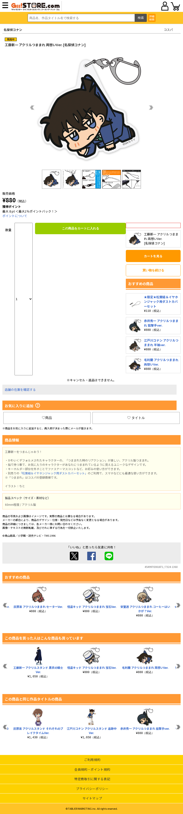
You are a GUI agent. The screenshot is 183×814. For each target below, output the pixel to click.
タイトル (136, 418)
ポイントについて (14, 215)
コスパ (168, 29)
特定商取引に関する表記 (92, 779)
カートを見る (153, 256)
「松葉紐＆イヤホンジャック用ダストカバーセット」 (53, 473)
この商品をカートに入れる (80, 228)
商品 (47, 418)
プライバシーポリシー (92, 788)
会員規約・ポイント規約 (92, 769)
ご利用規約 (92, 759)
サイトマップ (92, 798)
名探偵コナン (13, 29)
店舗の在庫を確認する (20, 389)
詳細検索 (151, 17)
